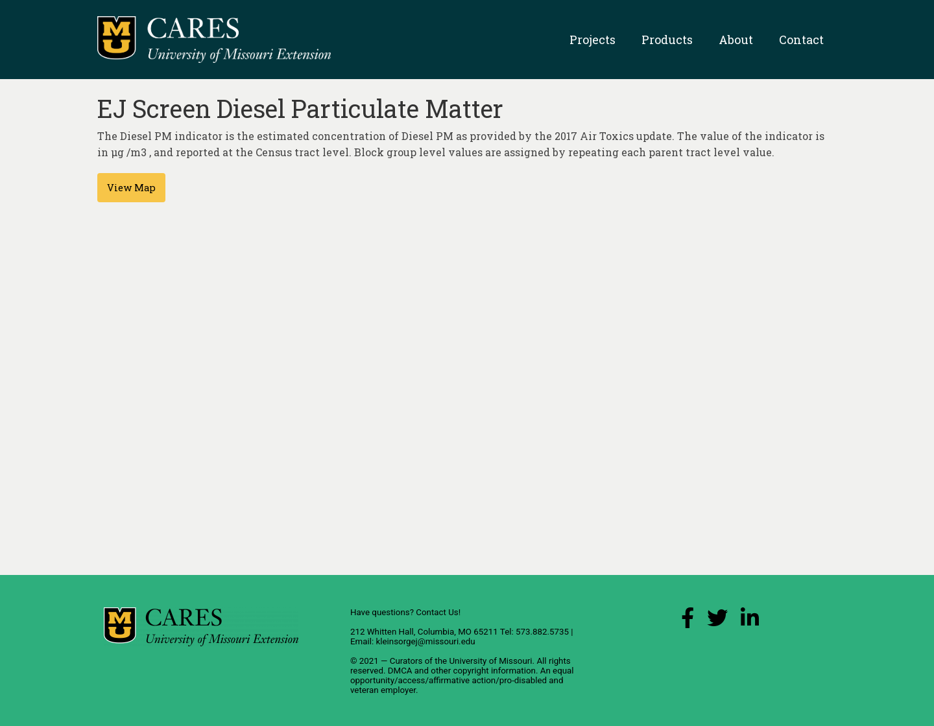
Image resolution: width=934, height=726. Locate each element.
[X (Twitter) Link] (717, 621)
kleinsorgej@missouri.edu (425, 641)
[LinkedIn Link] (750, 621)
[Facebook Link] (687, 621)
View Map (131, 188)
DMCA (400, 670)
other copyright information (483, 670)
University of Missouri (490, 661)
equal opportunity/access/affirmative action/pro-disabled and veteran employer (462, 680)
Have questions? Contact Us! (405, 612)
